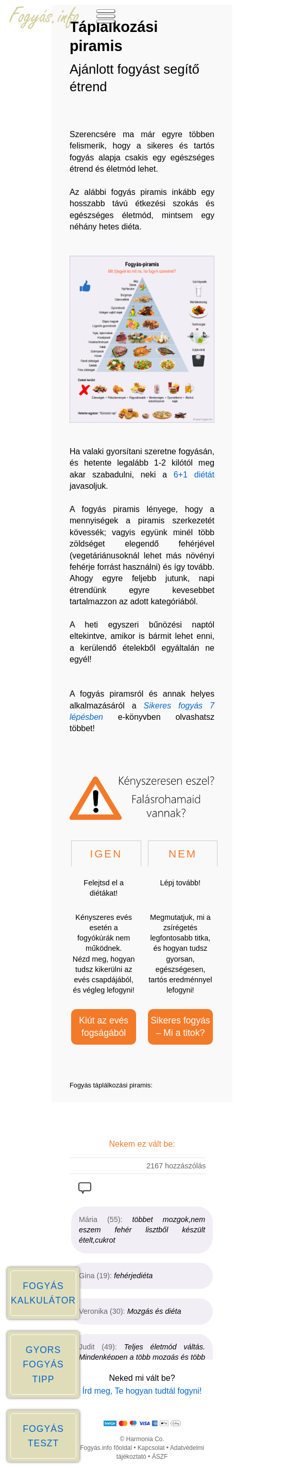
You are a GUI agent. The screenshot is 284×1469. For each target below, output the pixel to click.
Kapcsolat (151, 1447)
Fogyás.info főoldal (106, 1447)
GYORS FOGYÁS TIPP (43, 1364)
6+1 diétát (194, 474)
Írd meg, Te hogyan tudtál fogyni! (142, 1391)
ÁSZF (160, 1456)
